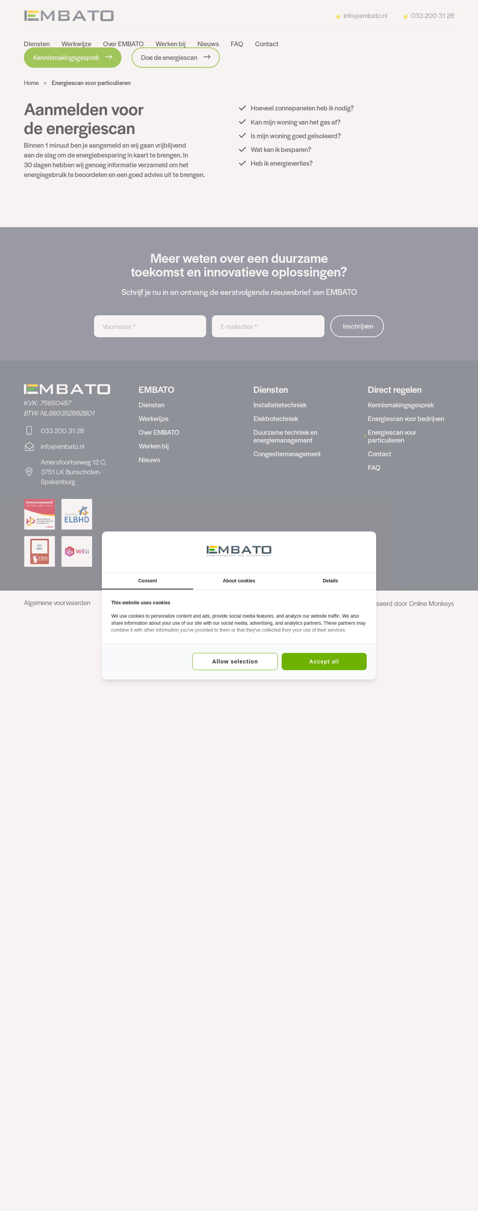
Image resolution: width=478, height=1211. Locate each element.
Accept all (324, 661)
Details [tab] (330, 581)
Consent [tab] (147, 581)
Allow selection (235, 661)
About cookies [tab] (239, 581)
